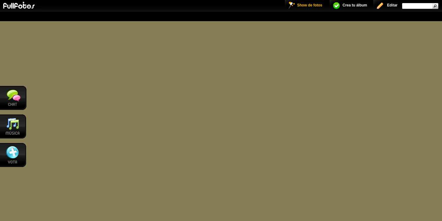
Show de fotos (309, 5)
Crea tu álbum (355, 5)
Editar (392, 5)
